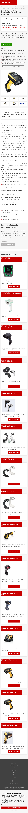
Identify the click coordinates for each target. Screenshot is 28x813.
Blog (14, 769)
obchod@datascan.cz (14, 781)
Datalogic (8, 48)
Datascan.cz (4, 6)
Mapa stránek (14, 776)
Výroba (14, 50)
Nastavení (14, 810)
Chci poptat (6, 44)
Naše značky (14, 763)
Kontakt (14, 772)
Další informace (4, 804)
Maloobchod (10, 50)
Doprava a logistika (21, 50)
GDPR (14, 774)
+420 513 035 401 (14, 783)
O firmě (14, 770)
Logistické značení (14, 765)
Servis (14, 767)
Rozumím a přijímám (14, 807)
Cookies (14, 777)
